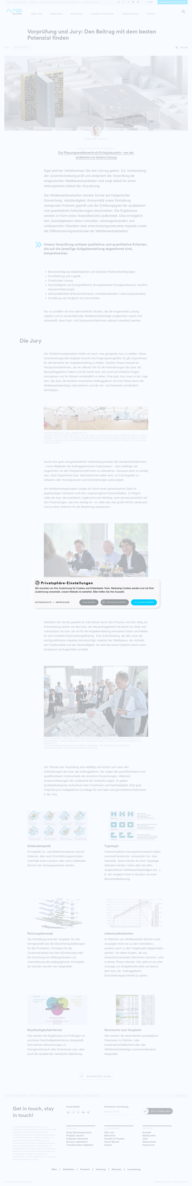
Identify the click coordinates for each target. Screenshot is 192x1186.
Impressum (62, 602)
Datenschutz (43, 602)
